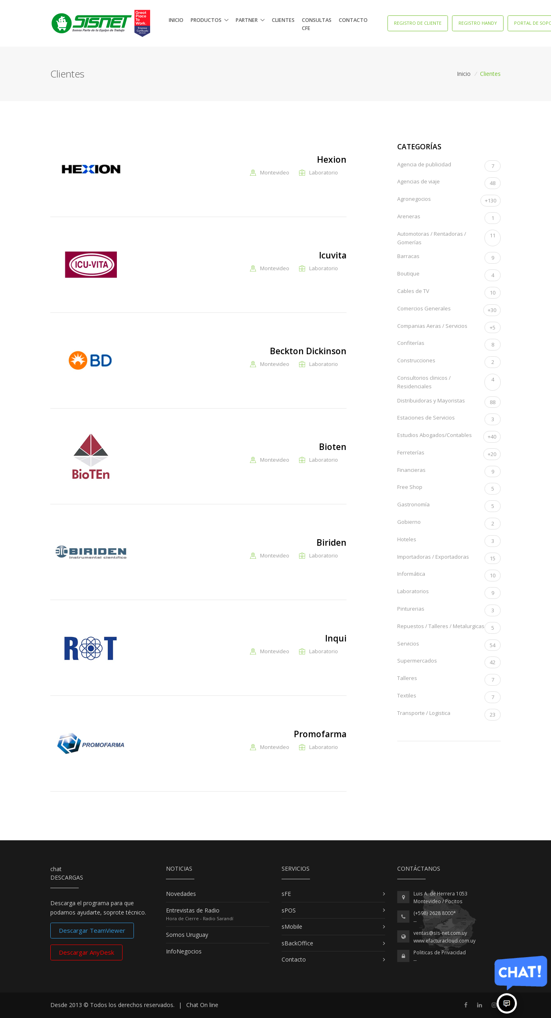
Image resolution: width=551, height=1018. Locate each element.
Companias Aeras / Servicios (449, 328)
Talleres (449, 680)
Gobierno (449, 523)
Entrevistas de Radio (193, 910)
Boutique (449, 275)
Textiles (449, 697)
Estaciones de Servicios (449, 419)
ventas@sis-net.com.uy (440, 933)
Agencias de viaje (449, 183)
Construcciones (449, 362)
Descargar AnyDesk (86, 952)
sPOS (289, 910)
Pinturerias (449, 610)
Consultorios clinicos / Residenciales (449, 382)
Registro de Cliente (417, 23)
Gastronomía (449, 506)
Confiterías (449, 345)
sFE (286, 893)
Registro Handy (477, 23)
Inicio (176, 20)
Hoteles (449, 541)
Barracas (449, 258)
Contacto (353, 20)
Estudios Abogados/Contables (449, 437)
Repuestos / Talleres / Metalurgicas (449, 628)
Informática (449, 575)
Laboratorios (449, 593)
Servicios (449, 645)
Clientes (283, 20)
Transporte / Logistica (449, 715)
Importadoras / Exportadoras (449, 558)
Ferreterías (449, 454)
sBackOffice (297, 943)
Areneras (449, 218)
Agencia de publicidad (449, 166)
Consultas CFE (316, 24)
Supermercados (449, 662)
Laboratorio (323, 172)
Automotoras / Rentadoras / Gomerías (449, 238)
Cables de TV (449, 293)
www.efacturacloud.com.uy (444, 940)
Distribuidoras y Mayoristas (449, 402)
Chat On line (202, 1005)
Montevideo (274, 172)
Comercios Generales (449, 310)
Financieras (449, 472)
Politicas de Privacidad (439, 952)
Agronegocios (449, 201)
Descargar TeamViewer (92, 930)
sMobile (292, 926)
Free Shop (449, 489)
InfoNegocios (184, 951)
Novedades (181, 893)
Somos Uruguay (187, 934)
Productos (206, 20)
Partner (247, 20)
